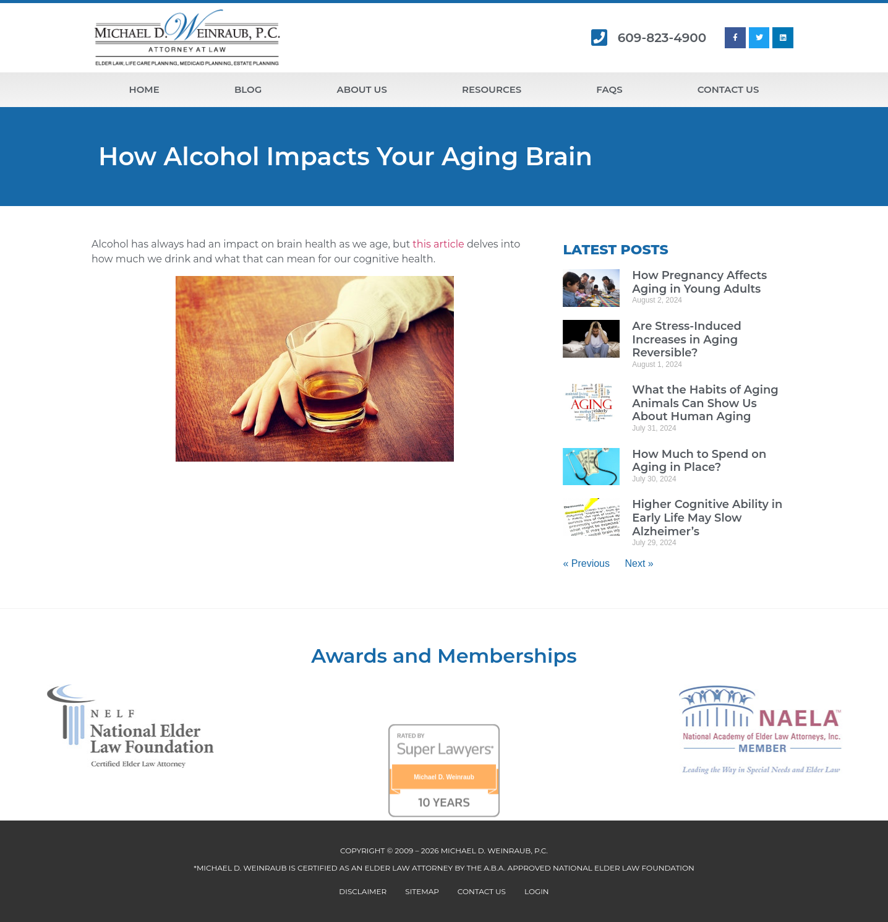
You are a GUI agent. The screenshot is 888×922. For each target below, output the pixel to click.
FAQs (609, 89)
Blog (248, 89)
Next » (639, 563)
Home (144, 89)
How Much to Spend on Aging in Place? (699, 461)
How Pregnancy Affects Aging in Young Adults (699, 282)
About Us (362, 89)
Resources (491, 89)
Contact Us (728, 89)
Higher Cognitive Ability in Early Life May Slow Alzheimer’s (707, 518)
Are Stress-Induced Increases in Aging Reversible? (686, 339)
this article (438, 244)
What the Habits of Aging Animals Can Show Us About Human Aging (705, 403)
